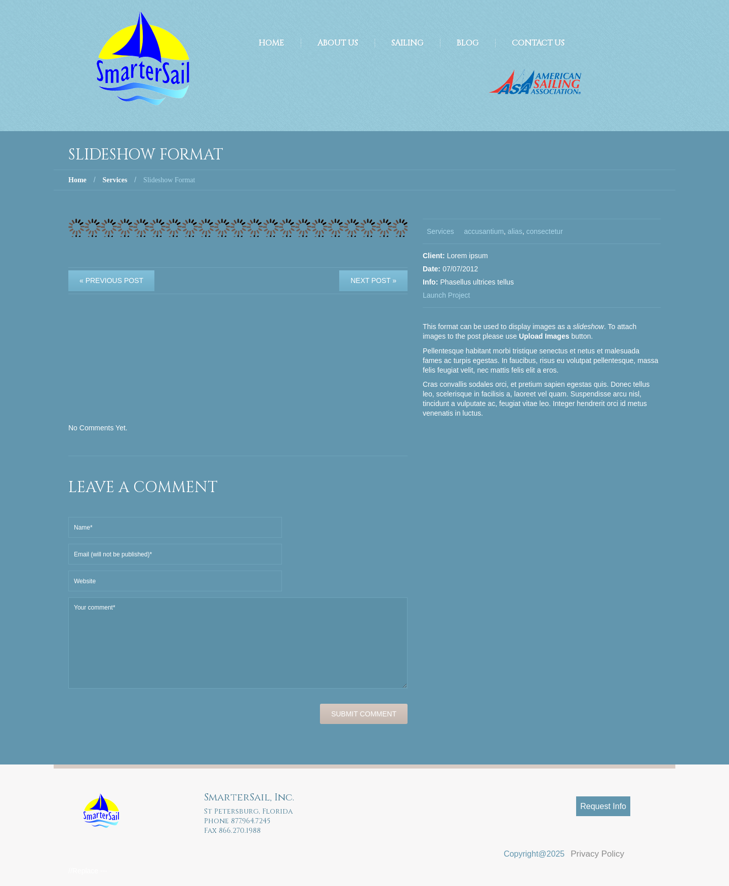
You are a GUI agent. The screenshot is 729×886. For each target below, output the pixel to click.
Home (271, 43)
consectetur (544, 231)
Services (114, 180)
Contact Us (538, 43)
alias (515, 231)
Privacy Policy (597, 854)
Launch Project (446, 295)
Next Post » (373, 280)
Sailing (407, 43)
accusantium (484, 231)
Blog (467, 43)
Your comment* (238, 643)
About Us (337, 43)
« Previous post (111, 280)
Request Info (603, 806)
